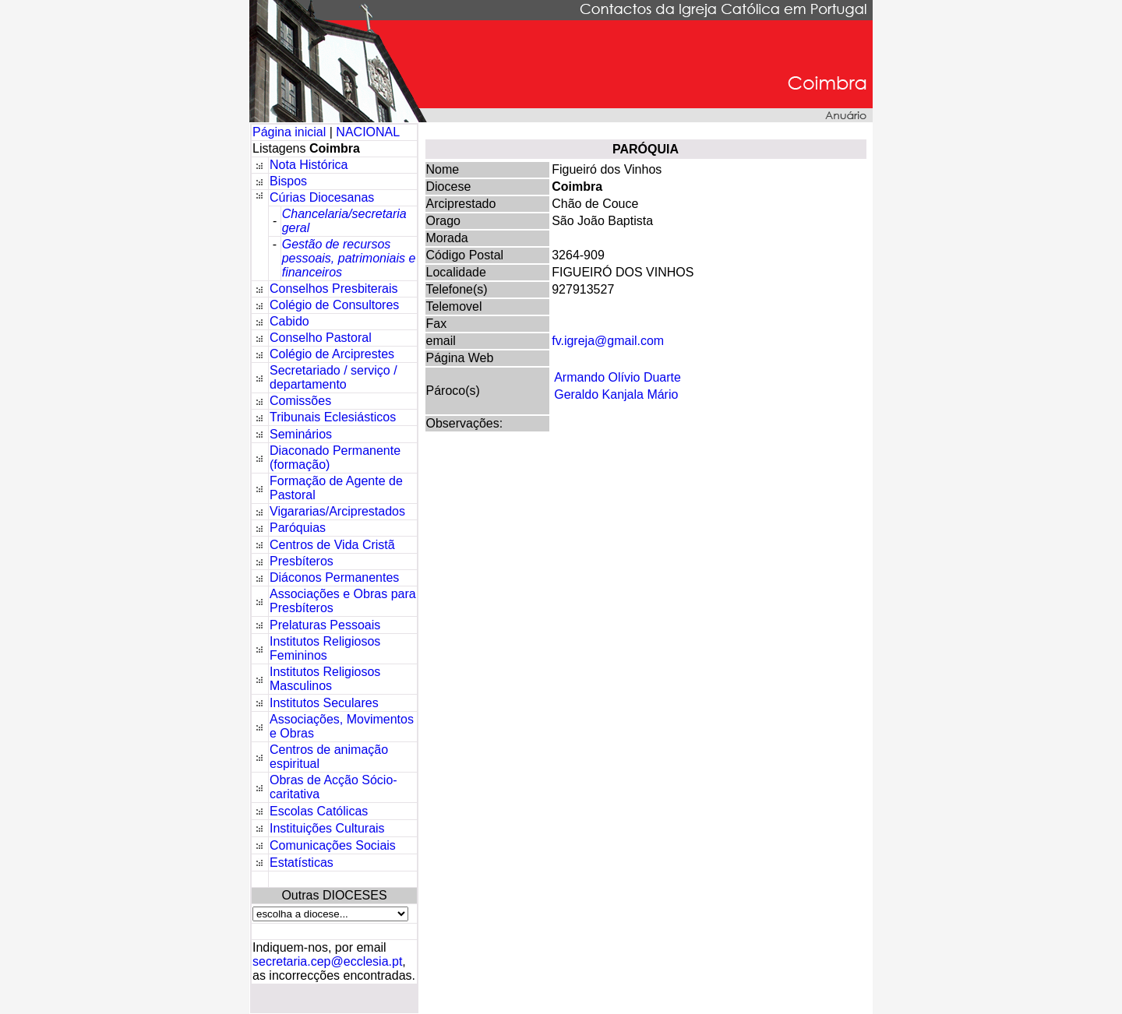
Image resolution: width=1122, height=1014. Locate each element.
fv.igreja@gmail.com (608, 340)
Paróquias (298, 527)
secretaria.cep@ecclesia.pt (327, 961)
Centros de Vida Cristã (332, 544)
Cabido (289, 321)
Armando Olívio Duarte (617, 377)
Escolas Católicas (319, 811)
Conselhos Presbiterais (334, 288)
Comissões (300, 400)
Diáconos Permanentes (334, 577)
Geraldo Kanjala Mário (616, 394)
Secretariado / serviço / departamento (333, 377)
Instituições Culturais (327, 828)
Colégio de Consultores (334, 305)
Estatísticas (301, 862)
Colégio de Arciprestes (332, 354)
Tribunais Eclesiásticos (333, 417)
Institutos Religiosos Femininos (325, 648)
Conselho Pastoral (321, 337)
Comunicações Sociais (333, 845)
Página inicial (291, 132)
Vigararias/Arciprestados (337, 511)
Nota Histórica (309, 164)
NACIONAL (368, 132)
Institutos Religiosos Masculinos (325, 678)
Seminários (301, 434)
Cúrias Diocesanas (322, 197)
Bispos (288, 181)
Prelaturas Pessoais (325, 625)
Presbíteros (301, 561)
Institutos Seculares (324, 702)
